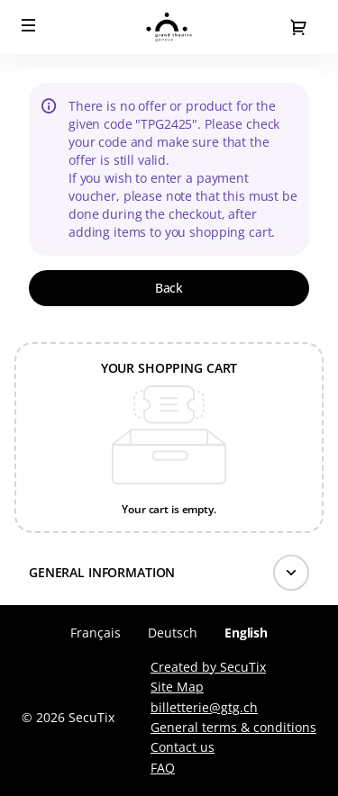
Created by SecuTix (208, 666)
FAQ (163, 767)
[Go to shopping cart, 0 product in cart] (298, 27)
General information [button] (102, 572)
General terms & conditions (233, 727)
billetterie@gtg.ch (204, 707)
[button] (29, 25)
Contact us (183, 746)
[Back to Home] (169, 27)
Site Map (177, 686)
